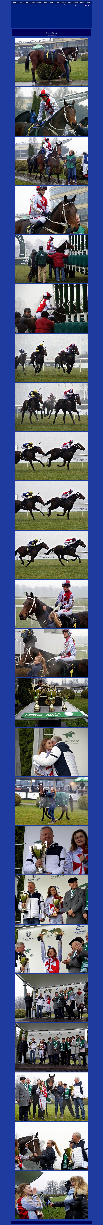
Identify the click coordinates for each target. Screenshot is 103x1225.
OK (77, 5)
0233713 (86, 5)
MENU (51, 30)
